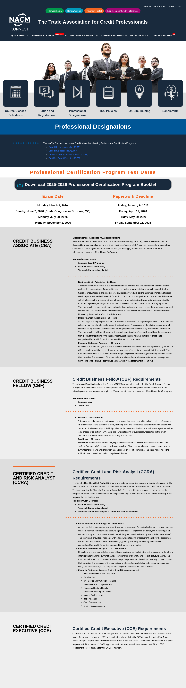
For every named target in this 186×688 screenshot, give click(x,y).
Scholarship (170, 110)
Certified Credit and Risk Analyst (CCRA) (68, 154)
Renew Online (74, 10)
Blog (147, 6)
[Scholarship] (170, 93)
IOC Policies (108, 110)
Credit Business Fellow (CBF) (63, 150)
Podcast (159, 6)
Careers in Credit (114, 35)
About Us (176, 6)
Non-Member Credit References (122, 10)
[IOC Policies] (108, 93)
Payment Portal (94, 10)
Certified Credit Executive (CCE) (64, 158)
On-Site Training (139, 110)
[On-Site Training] (139, 93)
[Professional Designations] (77, 93)
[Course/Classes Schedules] (15, 93)
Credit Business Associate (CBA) (64, 147)
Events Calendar (50, 35)
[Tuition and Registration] (46, 93)
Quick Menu (20, 35)
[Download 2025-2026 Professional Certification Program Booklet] (19, 184)
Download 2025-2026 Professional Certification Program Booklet (90, 184)
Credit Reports (166, 35)
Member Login (55, 10)
